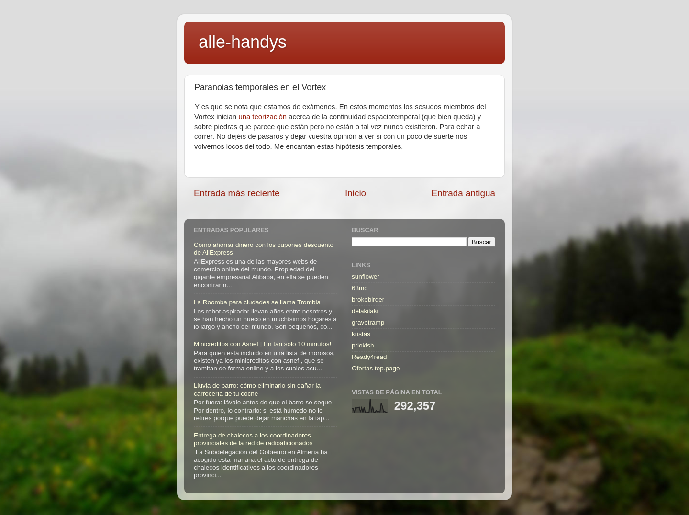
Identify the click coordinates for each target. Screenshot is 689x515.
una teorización (262, 117)
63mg (360, 287)
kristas (361, 333)
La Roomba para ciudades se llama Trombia (257, 302)
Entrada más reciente (237, 193)
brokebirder (368, 299)
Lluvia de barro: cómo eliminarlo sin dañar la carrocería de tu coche (257, 389)
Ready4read (369, 356)
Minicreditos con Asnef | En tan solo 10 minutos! (262, 343)
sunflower (365, 276)
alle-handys (243, 42)
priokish (363, 345)
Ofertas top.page (376, 368)
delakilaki (365, 310)
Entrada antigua (463, 193)
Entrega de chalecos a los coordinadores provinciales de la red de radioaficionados (253, 439)
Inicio (355, 193)
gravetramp (368, 322)
